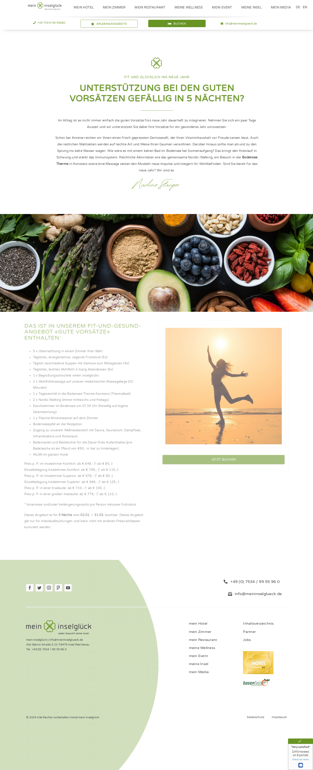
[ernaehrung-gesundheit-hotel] (256, 680)
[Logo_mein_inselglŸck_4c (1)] (45, 4)
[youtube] (68, 587)
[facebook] (29, 587)
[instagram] (49, 587)
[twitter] (39, 587)
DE (298, 7)
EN (305, 7)
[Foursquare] (58, 587)
